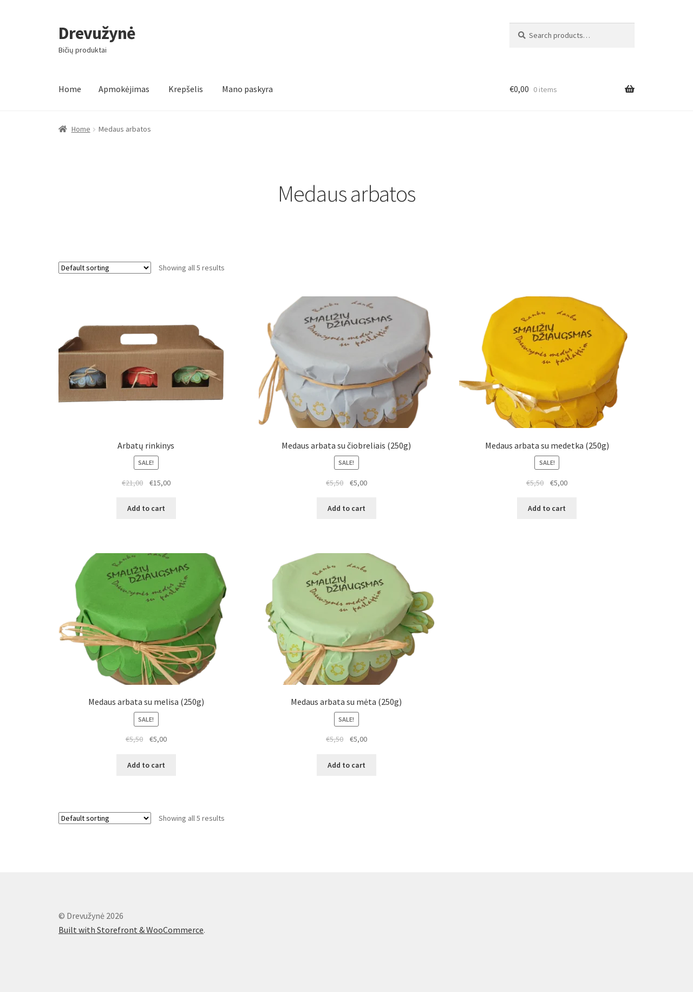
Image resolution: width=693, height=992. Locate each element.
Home (69, 88)
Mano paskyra (247, 88)
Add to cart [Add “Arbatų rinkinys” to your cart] (146, 508)
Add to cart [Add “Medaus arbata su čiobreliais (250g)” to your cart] (346, 508)
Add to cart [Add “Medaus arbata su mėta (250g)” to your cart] (346, 765)
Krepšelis (185, 88)
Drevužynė (96, 33)
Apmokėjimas (124, 88)
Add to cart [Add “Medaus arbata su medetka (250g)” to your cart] (547, 508)
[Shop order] (104, 268)
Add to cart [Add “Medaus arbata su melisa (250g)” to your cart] (146, 765)
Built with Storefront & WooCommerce (131, 929)
